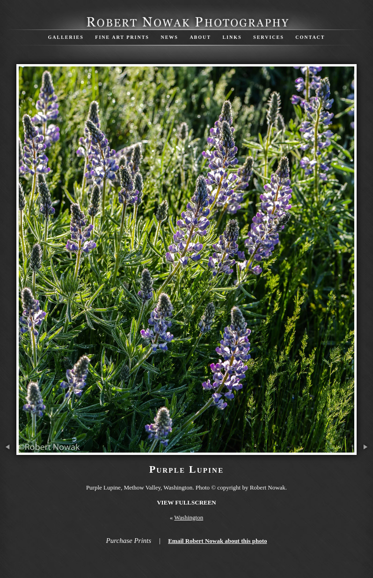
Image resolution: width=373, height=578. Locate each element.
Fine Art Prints (122, 37)
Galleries (65, 37)
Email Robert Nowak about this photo (217, 540)
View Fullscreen (186, 502)
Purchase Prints (129, 540)
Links (231, 37)
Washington (188, 517)
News (169, 37)
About (200, 37)
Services (268, 37)
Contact (310, 37)
